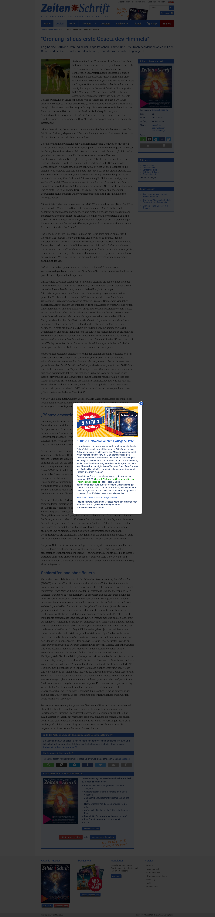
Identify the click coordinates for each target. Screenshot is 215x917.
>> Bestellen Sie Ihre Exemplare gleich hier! (97, 497)
